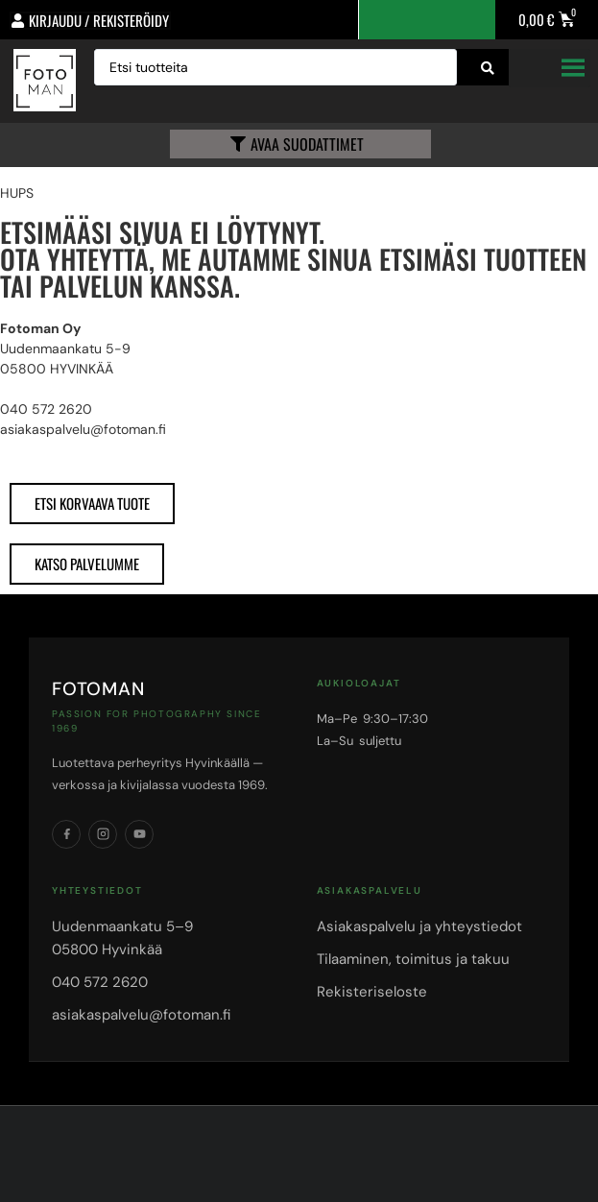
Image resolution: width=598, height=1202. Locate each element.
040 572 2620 (100, 982)
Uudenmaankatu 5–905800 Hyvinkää (122, 938)
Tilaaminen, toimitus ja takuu (413, 959)
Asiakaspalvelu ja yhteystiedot (419, 926)
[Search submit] (487, 67)
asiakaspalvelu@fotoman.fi (141, 1014)
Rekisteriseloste (372, 991)
